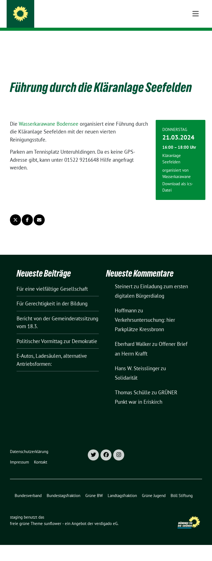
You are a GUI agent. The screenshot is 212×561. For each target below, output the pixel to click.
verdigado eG (106, 515)
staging (42, 11)
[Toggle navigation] (195, 39)
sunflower (52, 515)
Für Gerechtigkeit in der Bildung (52, 295)
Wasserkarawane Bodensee (48, 115)
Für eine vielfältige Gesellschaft (52, 280)
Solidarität (126, 369)
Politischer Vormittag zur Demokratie (57, 332)
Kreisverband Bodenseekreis (67, 19)
